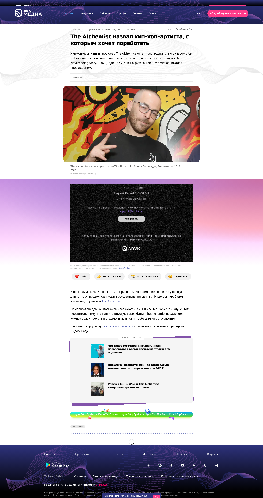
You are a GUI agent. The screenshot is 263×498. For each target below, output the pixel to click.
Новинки (181, 454)
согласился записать (118, 326)
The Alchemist (112, 301)
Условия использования (140, 476)
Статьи (118, 454)
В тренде (213, 454)
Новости (76, 29)
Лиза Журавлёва (184, 29)
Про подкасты (84, 454)
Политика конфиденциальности (179, 476)
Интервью (149, 454)
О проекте (80, 476)
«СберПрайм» (124, 268)
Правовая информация (106, 476)
